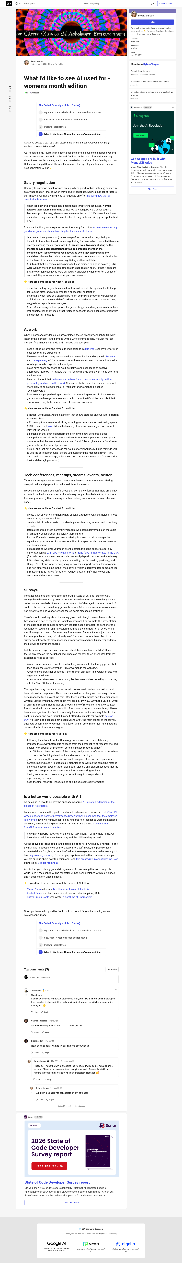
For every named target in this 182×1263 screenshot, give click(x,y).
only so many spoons (40, 855)
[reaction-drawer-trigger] (10, 89)
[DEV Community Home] (9, 3)
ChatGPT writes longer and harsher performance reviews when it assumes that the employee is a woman (70, 816)
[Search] (16, 3)
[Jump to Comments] (10, 99)
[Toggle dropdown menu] (116, 989)
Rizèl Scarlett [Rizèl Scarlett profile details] (37, 1041)
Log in (151, 3)
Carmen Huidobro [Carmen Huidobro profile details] (39, 1021)
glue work (89, 348)
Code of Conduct (64, 1106)
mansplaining (39, 360)
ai (26, 92)
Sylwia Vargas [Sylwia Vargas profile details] (40, 1061)
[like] (34, 1012)
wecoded (34, 92)
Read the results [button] (71, 1202)
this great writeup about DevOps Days (97, 859)
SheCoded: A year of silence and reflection (152, 83)
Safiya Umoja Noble (38, 897)
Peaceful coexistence (152, 73)
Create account (166, 3)
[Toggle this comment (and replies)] (26, 995)
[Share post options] (9, 127)
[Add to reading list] (10, 109)
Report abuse (79, 1106)
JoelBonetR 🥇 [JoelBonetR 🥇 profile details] (38, 990)
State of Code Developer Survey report (57, 1182)
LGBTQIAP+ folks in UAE (60, 552)
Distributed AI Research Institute (71, 889)
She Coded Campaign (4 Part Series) (59, 105)
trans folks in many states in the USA (98, 552)
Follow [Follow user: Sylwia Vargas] (152, 22)
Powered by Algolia (91, 4)
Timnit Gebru (34, 889)
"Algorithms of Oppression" (77, 897)
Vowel (51, 426)
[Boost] (10, 118)
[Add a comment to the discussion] (73, 979)
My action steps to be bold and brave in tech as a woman (152, 95)
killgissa (110, 356)
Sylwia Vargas (37, 61)
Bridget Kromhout (48, 862)
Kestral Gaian (34, 893)
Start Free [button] (152, 189)
